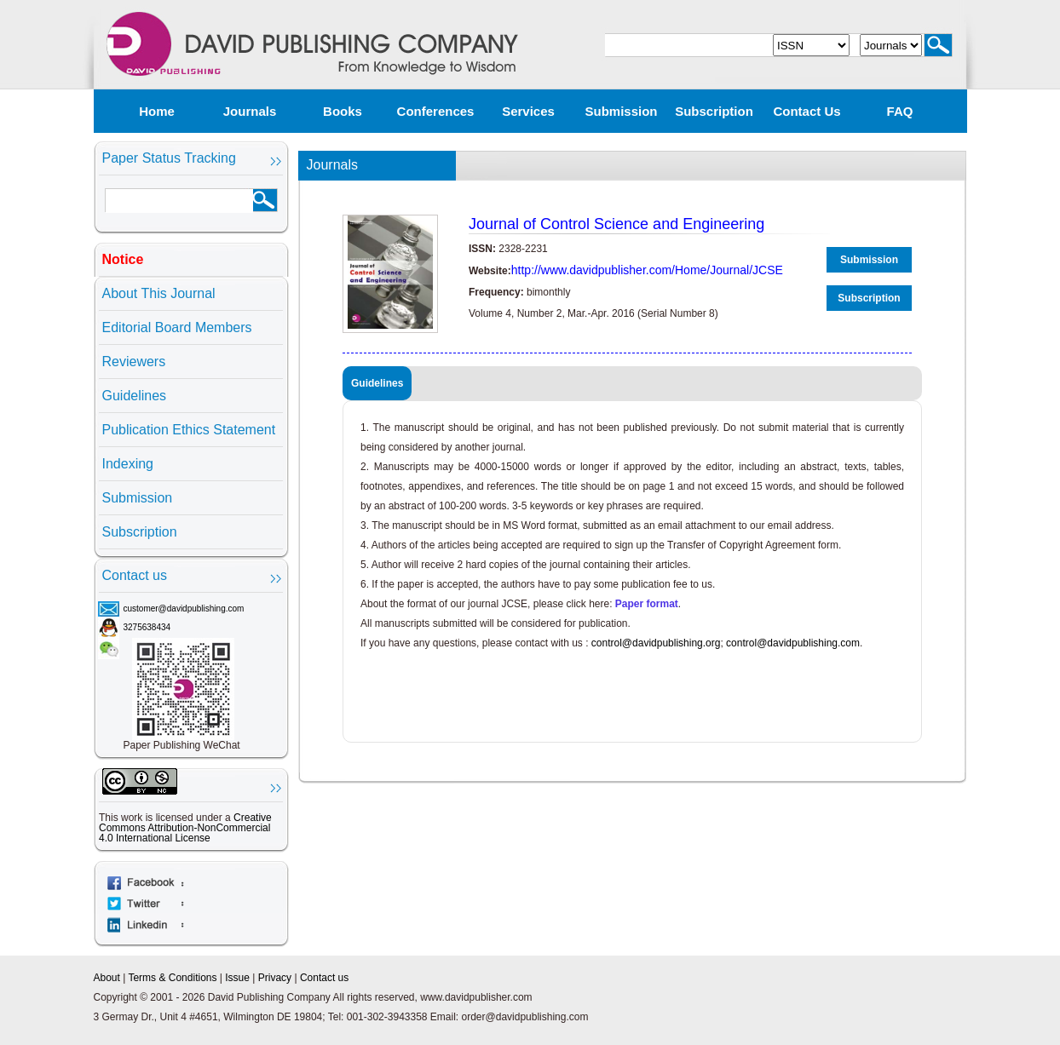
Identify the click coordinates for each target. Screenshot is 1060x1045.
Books (342, 111)
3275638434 (147, 627)
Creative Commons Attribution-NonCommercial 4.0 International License (185, 828)
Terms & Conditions (172, 978)
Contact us (806, 111)
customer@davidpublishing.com (184, 608)
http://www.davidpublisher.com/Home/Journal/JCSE (647, 270)
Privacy (274, 978)
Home (157, 111)
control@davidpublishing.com (793, 643)
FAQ (900, 111)
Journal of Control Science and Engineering (616, 224)
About (107, 978)
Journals (250, 111)
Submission (621, 111)
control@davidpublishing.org (656, 643)
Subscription (714, 111)
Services (528, 111)
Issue (237, 978)
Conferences (436, 111)
